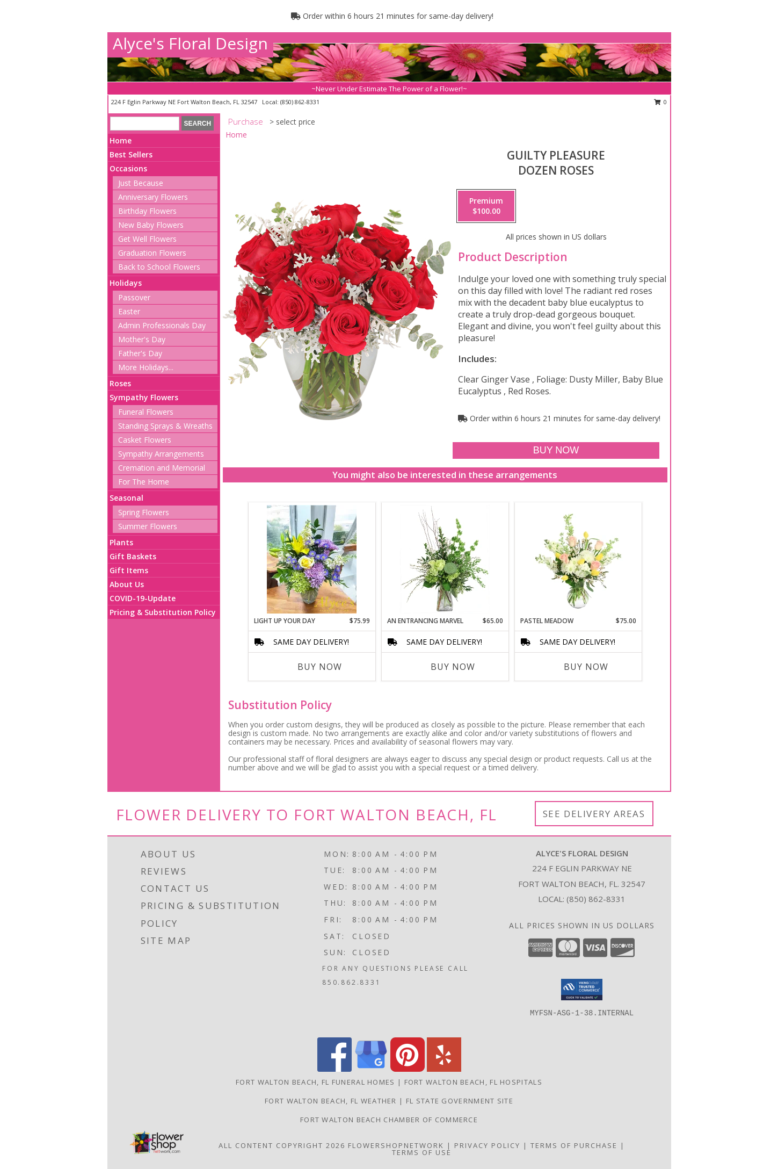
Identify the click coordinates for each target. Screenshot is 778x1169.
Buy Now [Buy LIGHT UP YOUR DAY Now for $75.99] (319, 667)
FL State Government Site (459, 1101)
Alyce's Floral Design (190, 43)
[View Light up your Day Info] (312, 559)
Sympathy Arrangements (161, 454)
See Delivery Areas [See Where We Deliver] (594, 813)
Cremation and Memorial (161, 468)
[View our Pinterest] (407, 1069)
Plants (121, 542)
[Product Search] (144, 124)
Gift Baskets (133, 556)
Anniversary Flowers (153, 197)
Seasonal (126, 498)
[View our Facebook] (334, 1069)
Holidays (126, 283)
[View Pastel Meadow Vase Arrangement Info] (578, 559)
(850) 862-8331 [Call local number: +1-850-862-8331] (299, 102)
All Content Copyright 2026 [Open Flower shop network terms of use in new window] (282, 1145)
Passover (134, 297)
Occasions (128, 168)
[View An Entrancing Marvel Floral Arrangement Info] (445, 559)
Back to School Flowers (159, 267)
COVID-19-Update (143, 598)
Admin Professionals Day (162, 325)
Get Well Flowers (147, 239)
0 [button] (660, 102)
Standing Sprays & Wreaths (165, 426)
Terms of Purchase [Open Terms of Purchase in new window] (573, 1145)
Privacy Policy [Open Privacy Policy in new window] (487, 1145)
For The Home (143, 482)
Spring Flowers (143, 512)
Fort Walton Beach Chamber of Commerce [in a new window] (389, 1119)
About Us (127, 584)
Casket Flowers (144, 440)
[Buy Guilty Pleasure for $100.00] (556, 450)
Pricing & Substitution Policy (163, 612)
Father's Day (140, 353)
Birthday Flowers (147, 211)
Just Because (140, 183)
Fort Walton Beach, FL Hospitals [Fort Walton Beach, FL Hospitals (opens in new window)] (473, 1082)
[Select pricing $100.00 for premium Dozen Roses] (486, 206)
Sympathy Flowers (144, 397)
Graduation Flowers (152, 253)
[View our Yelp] (444, 1069)
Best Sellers (131, 154)
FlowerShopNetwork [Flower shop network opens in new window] (396, 1145)
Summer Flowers (147, 526)
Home (121, 140)
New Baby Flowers (151, 225)
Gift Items (129, 570)
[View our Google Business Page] (371, 1069)
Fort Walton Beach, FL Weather (331, 1101)
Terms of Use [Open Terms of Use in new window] (422, 1152)
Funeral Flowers (145, 412)
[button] (581, 989)
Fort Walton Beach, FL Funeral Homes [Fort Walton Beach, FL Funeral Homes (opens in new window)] (315, 1082)
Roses (120, 383)
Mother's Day (141, 339)
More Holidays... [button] (145, 367)
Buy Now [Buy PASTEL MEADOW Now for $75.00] (586, 667)
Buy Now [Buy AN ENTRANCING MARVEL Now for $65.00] (453, 667)
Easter (129, 311)
